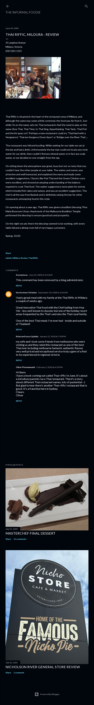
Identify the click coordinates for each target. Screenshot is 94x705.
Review (24, 258)
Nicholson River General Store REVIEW (43, 667)
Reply (19, 285)
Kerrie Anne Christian (26, 292)
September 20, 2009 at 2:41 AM (53, 292)
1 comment (18, 672)
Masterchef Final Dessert (30, 533)
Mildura (16, 258)
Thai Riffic (33, 258)
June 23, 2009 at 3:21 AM (40, 275)
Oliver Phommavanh (25, 367)
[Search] (86, 5)
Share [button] (8, 253)
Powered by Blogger (47, 694)
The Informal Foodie (23, 12)
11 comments (19, 539)
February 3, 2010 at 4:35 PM (49, 367)
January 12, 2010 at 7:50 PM (53, 336)
